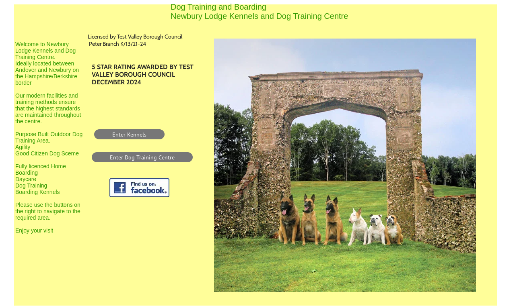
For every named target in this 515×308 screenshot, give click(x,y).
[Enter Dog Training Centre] (142, 157)
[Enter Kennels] (129, 134)
